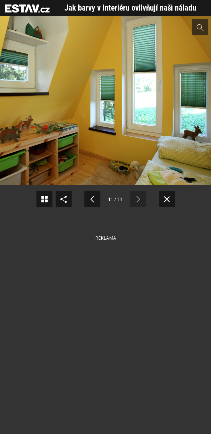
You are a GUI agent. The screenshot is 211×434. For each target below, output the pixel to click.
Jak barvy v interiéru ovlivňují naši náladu (130, 8)
